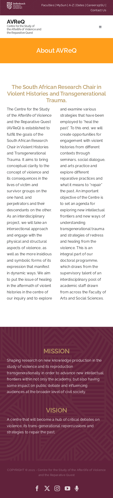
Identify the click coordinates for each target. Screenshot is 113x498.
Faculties (47, 5)
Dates (80, 5)
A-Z (71, 5)
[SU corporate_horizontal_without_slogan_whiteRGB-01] (16, 4)
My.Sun (61, 5)
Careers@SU (95, 5)
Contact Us (98, 10)
